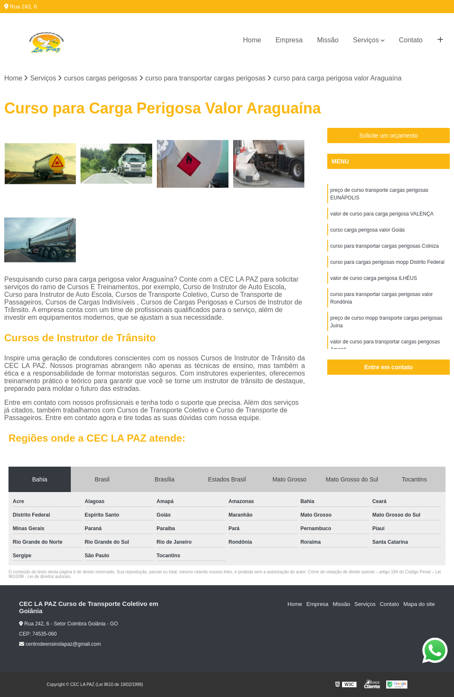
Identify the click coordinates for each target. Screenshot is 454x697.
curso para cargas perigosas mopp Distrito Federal (387, 262)
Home (252, 40)
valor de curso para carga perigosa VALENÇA (382, 214)
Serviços (366, 40)
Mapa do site (419, 604)
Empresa (289, 40)
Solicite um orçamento (388, 135)
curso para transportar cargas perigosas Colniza (384, 246)
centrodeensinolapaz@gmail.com (60, 644)
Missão (328, 40)
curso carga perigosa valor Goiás (367, 230)
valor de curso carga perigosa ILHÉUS (373, 278)
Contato (411, 40)
